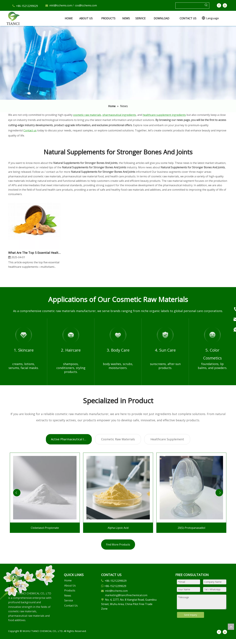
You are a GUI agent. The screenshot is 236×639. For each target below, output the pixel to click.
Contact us (30, 130)
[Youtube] (225, 5)
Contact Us (71, 605)
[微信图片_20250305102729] (15, 580)
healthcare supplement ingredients (164, 115)
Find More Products (118, 544)
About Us (70, 585)
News (67, 595)
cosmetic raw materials (87, 115)
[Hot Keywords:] (206, 6)
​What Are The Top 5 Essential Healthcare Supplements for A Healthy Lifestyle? (34, 253)
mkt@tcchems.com (60, 5)
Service (68, 600)
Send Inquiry (190, 614)
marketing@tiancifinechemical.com (126, 595)
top (231, 627)
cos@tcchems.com (86, 5)
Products (69, 590)
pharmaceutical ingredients (119, 115)
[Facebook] (219, 5)
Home (68, 580)
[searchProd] (189, 6)
